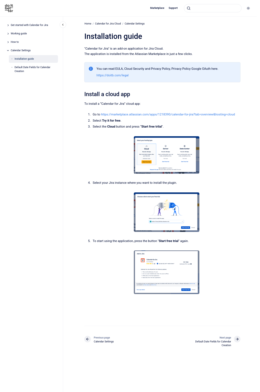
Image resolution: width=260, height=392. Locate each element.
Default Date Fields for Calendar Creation (32, 69)
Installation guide (24, 58)
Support (173, 8)
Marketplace (157, 8)
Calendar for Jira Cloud (108, 23)
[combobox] (212, 8)
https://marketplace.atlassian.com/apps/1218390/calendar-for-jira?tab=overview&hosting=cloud (168, 114)
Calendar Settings (21, 50)
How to (15, 42)
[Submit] (188, 8)
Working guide (19, 33)
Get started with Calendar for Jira (29, 25)
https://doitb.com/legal (113, 75)
